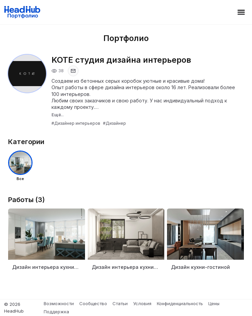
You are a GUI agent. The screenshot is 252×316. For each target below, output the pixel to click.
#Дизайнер (114, 123)
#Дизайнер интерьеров (75, 123)
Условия (142, 303)
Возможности (59, 303)
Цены (213, 303)
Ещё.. (57, 114)
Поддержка (56, 311)
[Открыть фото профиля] (27, 74)
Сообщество (93, 303)
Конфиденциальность (180, 303)
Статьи (120, 303)
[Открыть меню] (241, 12)
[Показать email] (73, 70)
